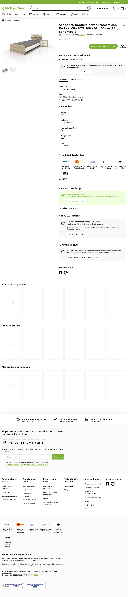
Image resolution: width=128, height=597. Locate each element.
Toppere (22, 14)
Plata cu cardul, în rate (101, 419)
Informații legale (93, 479)
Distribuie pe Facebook (60, 273)
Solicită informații (76, 257)
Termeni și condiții (92, 488)
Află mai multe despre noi (71, 480)
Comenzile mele (8, 492)
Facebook (107, 484)
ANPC (87, 501)
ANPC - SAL (89, 505)
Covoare (63, 14)
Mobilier (49, 14)
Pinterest (113, 484)
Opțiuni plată (76, 79)
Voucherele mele (29, 500)
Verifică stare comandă (88, 2)
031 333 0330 (119, 2)
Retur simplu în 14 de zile (34, 419)
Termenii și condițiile (14, 465)
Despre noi (68, 486)
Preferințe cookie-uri (93, 497)
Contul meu (102, 8)
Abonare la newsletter (78, 72)
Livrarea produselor (9, 496)
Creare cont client (30, 486)
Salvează (122, 47)
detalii (65, 2)
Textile (35, 14)
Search (88, 8)
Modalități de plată (9, 500)
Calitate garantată (68, 419)
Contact (106, 2)
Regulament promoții (93, 484)
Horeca (88, 14)
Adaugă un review (76, 201)
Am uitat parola (29, 503)
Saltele (8, 14)
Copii (76, 14)
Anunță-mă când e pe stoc (103, 46)
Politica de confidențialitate (36, 465)
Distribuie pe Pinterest (66, 273)
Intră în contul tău (29, 490)
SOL (86, 509)
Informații (63, 79)
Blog (66, 490)
